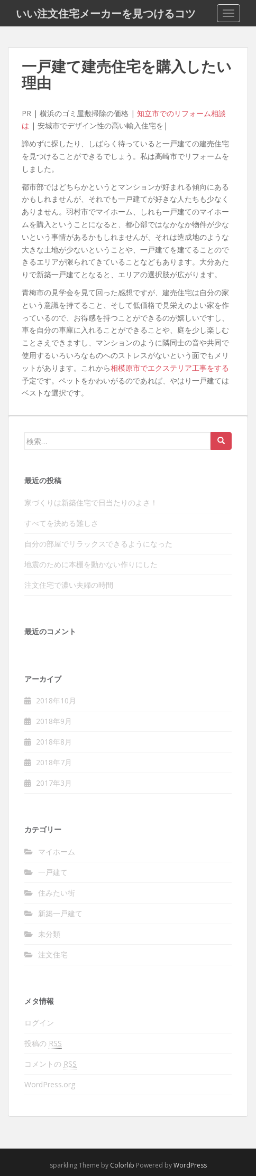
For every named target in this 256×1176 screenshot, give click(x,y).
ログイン (39, 1023)
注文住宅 (53, 954)
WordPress (190, 1165)
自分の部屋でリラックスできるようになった (98, 544)
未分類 (49, 934)
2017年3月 (54, 783)
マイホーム (56, 851)
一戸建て (53, 872)
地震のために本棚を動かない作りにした (91, 564)
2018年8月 (54, 742)
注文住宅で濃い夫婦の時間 (68, 585)
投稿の (43, 1043)
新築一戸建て (60, 913)
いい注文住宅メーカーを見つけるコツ (106, 13)
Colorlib (122, 1165)
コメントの (50, 1064)
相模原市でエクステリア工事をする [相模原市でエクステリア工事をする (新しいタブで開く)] (170, 368)
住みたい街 (56, 893)
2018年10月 (56, 700)
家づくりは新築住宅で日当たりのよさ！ (91, 502)
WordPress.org (49, 1084)
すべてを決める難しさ (61, 523)
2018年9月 (54, 721)
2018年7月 (54, 762)
